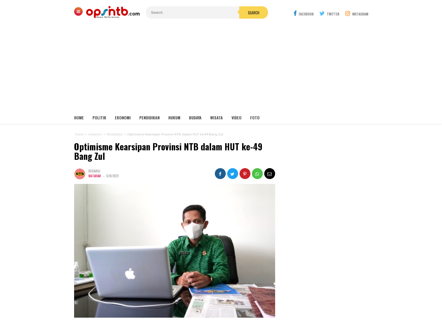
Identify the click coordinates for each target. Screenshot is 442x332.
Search (253, 12)
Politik (99, 117)
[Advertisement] (221, 69)
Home (79, 117)
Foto (255, 117)
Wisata (216, 117)
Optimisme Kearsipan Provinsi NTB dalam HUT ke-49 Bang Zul (168, 151)
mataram (94, 176)
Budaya (195, 117)
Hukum (174, 117)
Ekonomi (123, 117)
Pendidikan (149, 117)
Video (236, 117)
